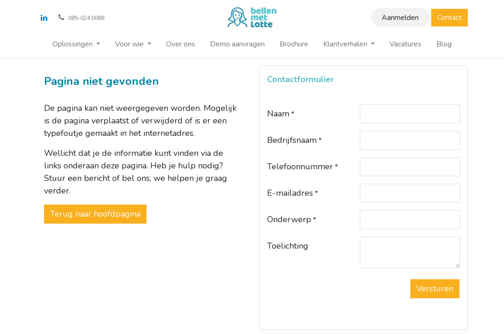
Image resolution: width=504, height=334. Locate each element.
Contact (449, 18)
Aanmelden (400, 18)
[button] (434, 288)
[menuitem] (76, 44)
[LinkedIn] (44, 17)
